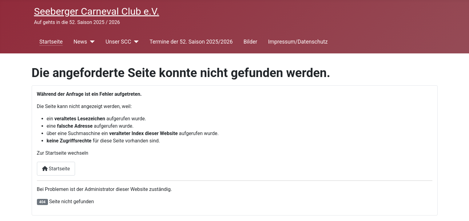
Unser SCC (118, 42)
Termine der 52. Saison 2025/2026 (191, 42)
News (80, 42)
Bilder (250, 42)
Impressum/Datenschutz (298, 42)
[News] (91, 42)
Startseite (51, 42)
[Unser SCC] (135, 42)
